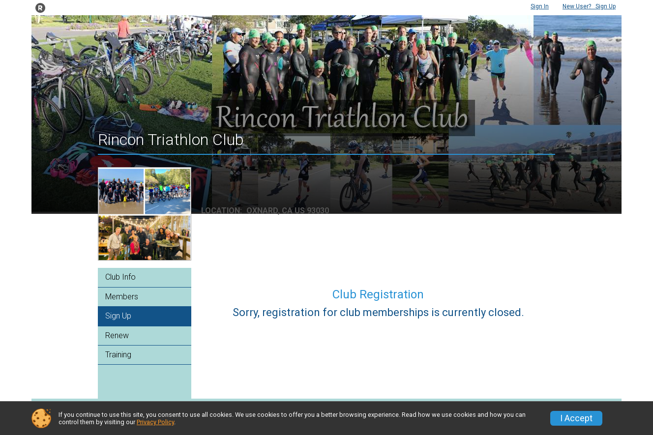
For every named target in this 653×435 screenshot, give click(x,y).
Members (121, 296)
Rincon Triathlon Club (171, 139)
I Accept (576, 418)
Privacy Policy (155, 422)
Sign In (540, 6)
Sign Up (589, 6)
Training (118, 354)
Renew (117, 335)
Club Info (120, 277)
